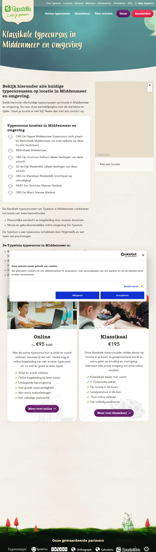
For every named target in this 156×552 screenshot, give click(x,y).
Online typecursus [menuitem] (57, 13)
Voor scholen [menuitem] (104, 13)
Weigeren (77, 295)
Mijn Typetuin (144, 3)
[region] (124, 119)
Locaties (67, 3)
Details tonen (131, 286)
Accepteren (122, 295)
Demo (123, 13)
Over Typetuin (53, 3)
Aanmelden (143, 13)
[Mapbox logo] (102, 155)
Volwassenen (104, 3)
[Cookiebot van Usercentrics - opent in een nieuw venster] (123, 255)
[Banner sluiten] (143, 255)
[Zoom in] (150, 85)
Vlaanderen (119, 3)
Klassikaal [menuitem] (82, 13)
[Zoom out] (150, 89)
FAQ (130, 3)
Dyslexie (79, 3)
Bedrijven (90, 3)
